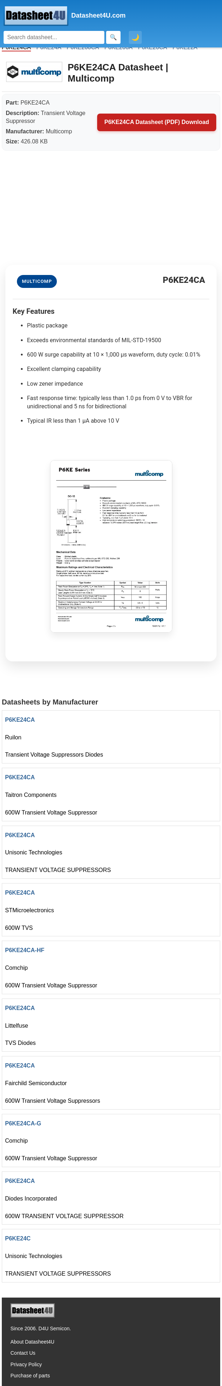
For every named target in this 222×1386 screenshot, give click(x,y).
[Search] (54, 37)
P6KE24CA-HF (24, 950)
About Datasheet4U (32, 1342)
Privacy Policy (26, 1364)
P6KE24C (18, 1238)
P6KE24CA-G (23, 1123)
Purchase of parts (30, 1375)
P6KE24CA (20, 720)
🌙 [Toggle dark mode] (135, 37)
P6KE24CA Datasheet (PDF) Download (156, 122)
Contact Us (22, 1353)
